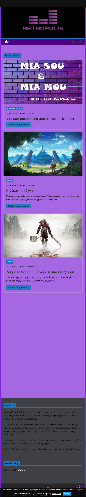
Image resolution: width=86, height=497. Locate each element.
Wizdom (21, 470)
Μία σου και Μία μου (14, 109)
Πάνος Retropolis (27, 113)
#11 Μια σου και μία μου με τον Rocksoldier (40, 118)
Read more (56, 494)
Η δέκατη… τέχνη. (20, 190)
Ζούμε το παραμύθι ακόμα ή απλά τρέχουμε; (40, 272)
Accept (67, 494)
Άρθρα (9, 180)
